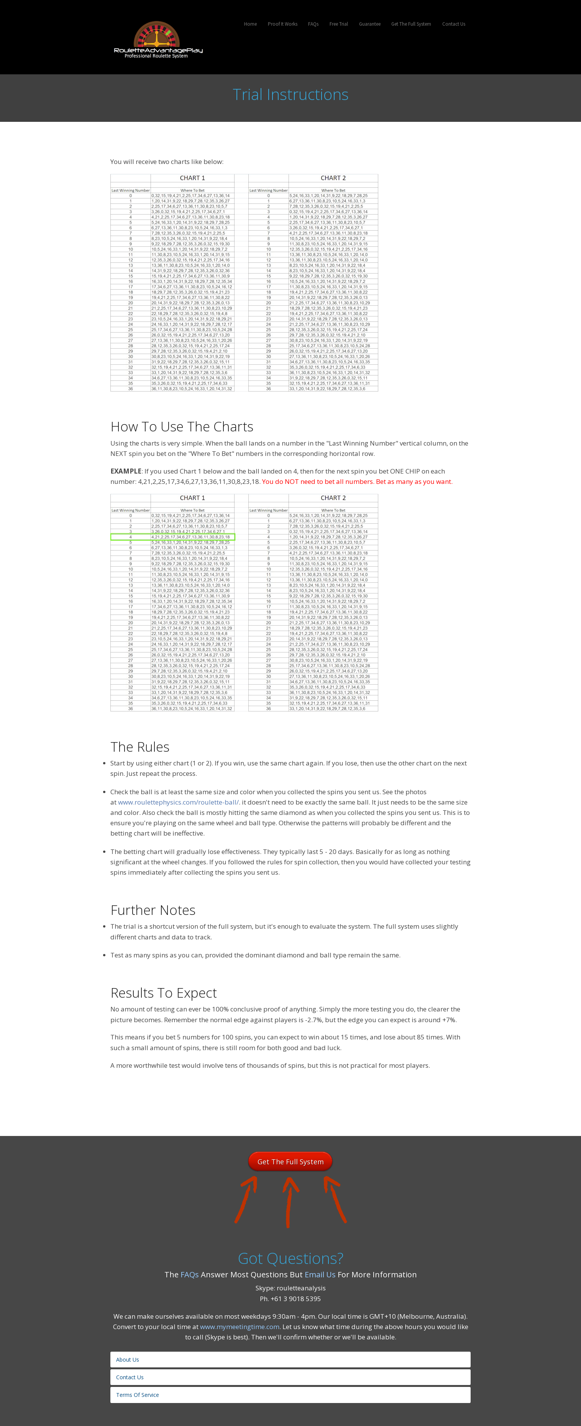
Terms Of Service (137, 1394)
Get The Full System (411, 24)
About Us (127, 1359)
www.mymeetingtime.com (239, 1326)
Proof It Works (282, 24)
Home (250, 24)
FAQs (313, 24)
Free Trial (339, 24)
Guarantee (370, 24)
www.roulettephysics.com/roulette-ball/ (178, 802)
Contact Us (453, 24)
